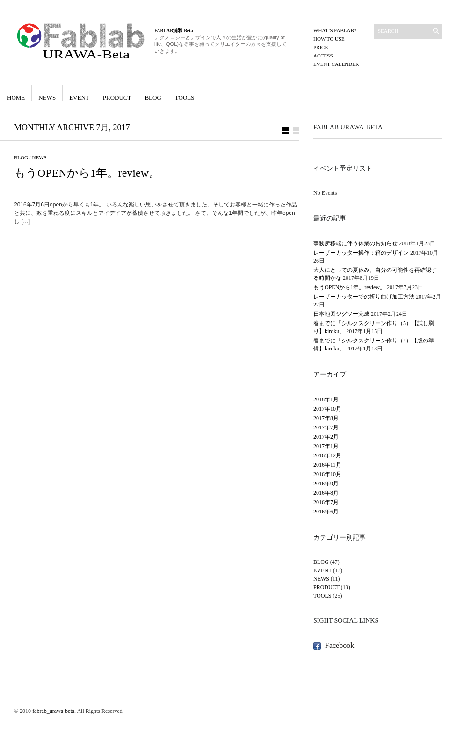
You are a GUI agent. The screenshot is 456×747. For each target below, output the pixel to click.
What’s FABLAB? (334, 30)
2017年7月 (326, 427)
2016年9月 (326, 483)
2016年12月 (327, 455)
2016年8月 (326, 493)
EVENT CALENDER (336, 64)
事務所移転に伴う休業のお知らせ (355, 243)
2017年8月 (326, 418)
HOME (16, 97)
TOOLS (185, 97)
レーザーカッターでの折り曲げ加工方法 (363, 296)
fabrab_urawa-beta (53, 711)
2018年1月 (326, 399)
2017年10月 (327, 409)
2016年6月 (326, 511)
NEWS (47, 97)
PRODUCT (117, 97)
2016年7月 (326, 502)
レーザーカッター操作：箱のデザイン (361, 252)
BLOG (153, 97)
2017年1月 (326, 446)
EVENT (79, 97)
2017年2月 (326, 437)
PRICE (320, 47)
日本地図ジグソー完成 (341, 314)
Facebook (339, 645)
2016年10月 (327, 474)
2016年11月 (327, 465)
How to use (329, 39)
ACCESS (323, 55)
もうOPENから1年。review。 (87, 173)
